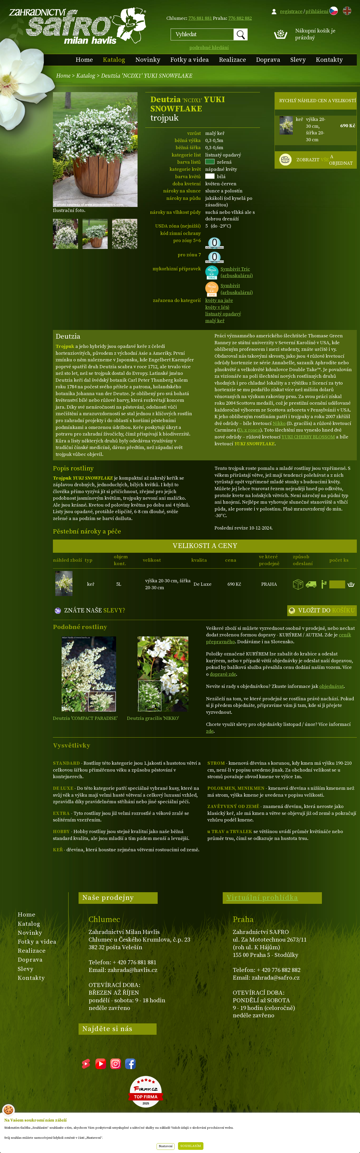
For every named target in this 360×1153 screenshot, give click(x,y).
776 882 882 (240, 18)
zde (209, 731)
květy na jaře (219, 300)
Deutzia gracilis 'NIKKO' (153, 718)
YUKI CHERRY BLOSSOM (308, 437)
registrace (291, 11)
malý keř (215, 321)
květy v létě (217, 307)
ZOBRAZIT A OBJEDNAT (325, 160)
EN (346, 10)
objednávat (331, 686)
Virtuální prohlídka (262, 897)
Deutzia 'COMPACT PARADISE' (85, 718)
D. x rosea (249, 430)
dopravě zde (223, 674)
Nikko (279, 423)
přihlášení (317, 11)
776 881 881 (200, 18)
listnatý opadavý (223, 314)
